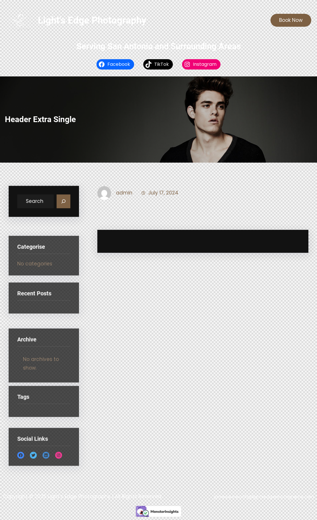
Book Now (291, 20)
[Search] (63, 202)
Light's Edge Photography (92, 20)
